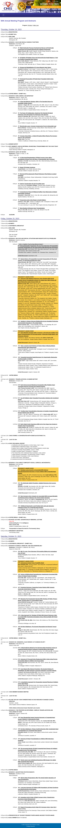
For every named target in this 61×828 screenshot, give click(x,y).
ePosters (30, 25)
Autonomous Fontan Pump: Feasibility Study (32, 563)
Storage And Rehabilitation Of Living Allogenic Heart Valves (35, 67)
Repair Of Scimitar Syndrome (27, 167)
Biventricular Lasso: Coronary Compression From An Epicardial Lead (38, 126)
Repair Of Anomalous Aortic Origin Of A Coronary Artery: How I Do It (38, 807)
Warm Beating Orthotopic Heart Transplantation (32, 208)
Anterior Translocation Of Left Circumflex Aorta (32, 183)
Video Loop (36, 25)
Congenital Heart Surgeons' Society (32, 824)
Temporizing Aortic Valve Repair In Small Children (33, 200)
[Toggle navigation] (3, 15)
